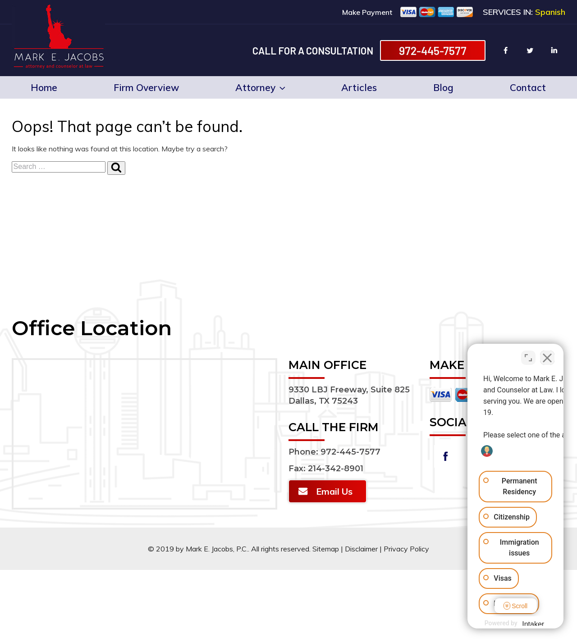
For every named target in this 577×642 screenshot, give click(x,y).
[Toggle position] (528, 354)
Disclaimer (361, 548)
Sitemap (325, 548)
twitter (530, 50)
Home (44, 87)
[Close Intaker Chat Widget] (547, 354)
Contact (528, 87)
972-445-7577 (433, 50)
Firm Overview (146, 87)
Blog (443, 87)
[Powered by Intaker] (499, 623)
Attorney (260, 87)
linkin (554, 50)
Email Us (334, 491)
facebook (506, 50)
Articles (359, 87)
